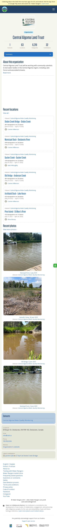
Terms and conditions (11, 485)
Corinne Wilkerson (12, 129)
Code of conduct (9, 489)
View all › (6, 113)
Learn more (45, 3)
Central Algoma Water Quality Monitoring (23, 118)
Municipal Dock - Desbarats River (17, 139)
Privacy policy (8, 487)
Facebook (6, 492)
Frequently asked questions (13, 476)
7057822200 (7, 441)
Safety (5, 480)
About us (6, 469)
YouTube (6, 496)
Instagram (6, 494)
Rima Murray (10, 219)
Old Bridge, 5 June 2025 (28, 362)
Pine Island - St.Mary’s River (15, 211)
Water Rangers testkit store (13, 473)
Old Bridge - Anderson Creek (15, 175)
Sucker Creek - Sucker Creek (15, 157)
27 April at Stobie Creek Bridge (27, 456)
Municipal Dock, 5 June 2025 (28, 406)
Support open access (28, 521)
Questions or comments (11, 478)
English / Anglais (9, 464)
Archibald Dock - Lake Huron (15, 193)
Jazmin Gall (8, 456)
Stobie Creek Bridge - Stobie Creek (18, 121)
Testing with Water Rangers (13, 471)
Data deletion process (11, 482)
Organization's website (11, 447)
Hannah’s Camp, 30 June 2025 (28, 317)
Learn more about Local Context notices (31, 511)
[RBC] (10, 525)
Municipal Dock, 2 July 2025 (28, 273)
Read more (7, 73)
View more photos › (10, 229)
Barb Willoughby (11, 165)
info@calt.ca (7, 435)
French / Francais (9, 466)
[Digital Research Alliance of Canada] (37, 525)
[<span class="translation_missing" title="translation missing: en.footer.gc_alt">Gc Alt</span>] (19, 525)
